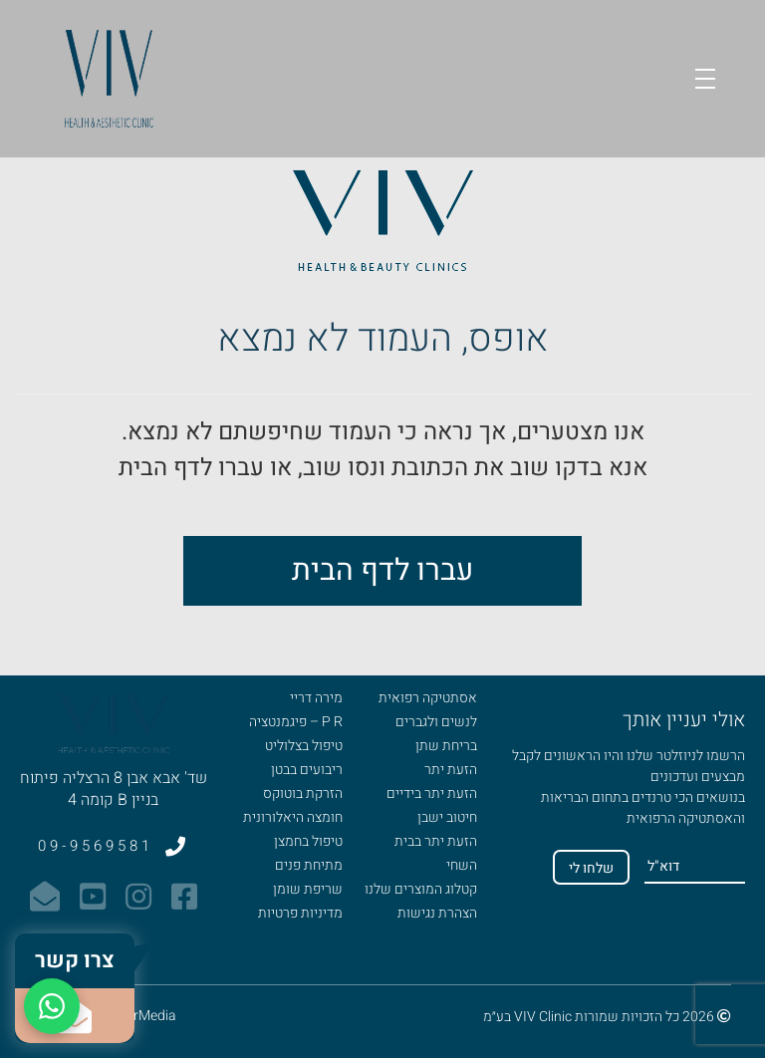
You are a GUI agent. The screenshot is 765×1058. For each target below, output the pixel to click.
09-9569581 (113, 846)
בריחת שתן (446, 745)
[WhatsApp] (52, 1006)
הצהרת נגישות (437, 913)
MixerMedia (140, 1015)
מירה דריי (316, 697)
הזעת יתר (450, 769)
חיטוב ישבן (447, 817)
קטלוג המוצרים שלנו (421, 889)
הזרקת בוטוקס (303, 793)
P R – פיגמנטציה (296, 721)
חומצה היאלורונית (293, 817)
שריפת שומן (308, 889)
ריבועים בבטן (307, 769)
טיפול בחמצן (308, 841)
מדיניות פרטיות (300, 913)
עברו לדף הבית (382, 571)
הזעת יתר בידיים (431, 793)
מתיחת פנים (309, 865)
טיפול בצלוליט (304, 745)
